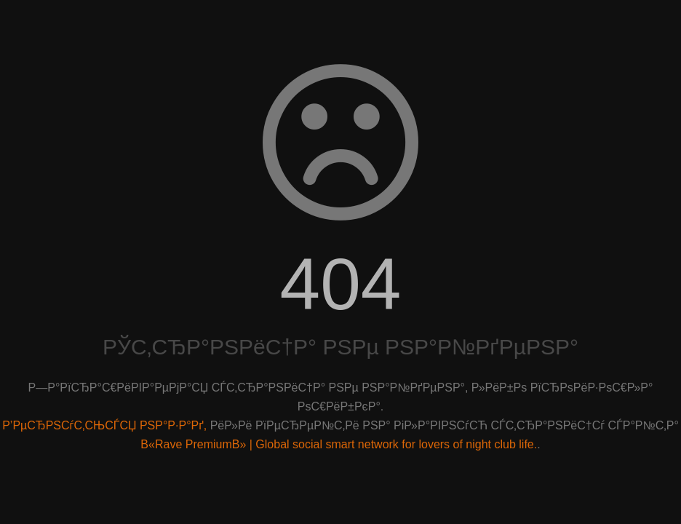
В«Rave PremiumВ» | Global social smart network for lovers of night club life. (338, 444)
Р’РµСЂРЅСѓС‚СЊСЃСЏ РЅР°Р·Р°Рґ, (104, 425)
